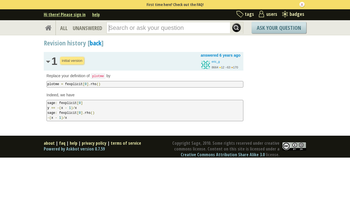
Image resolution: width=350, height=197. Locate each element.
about (49, 143)
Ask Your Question (279, 27)
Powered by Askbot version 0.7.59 (74, 149)
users (271, 14)
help (96, 14)
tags (249, 14)
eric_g (216, 61)
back (95, 42)
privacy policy (94, 143)
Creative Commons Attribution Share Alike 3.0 (223, 155)
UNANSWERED (87, 28)
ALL (64, 28)
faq (62, 143)
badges (297, 14)
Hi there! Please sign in (65, 14)
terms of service (126, 143)
